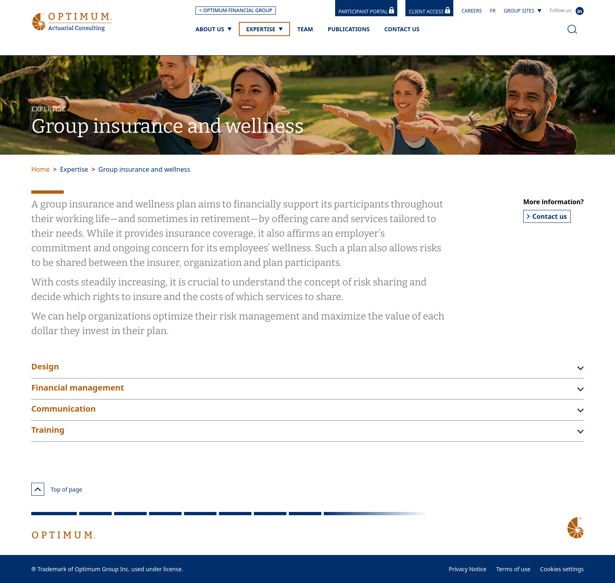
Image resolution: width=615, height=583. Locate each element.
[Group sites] (522, 10)
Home (40, 169)
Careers (471, 10)
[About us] (213, 29)
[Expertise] (264, 29)
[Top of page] (37, 489)
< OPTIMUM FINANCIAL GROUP (235, 10)
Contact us (547, 216)
